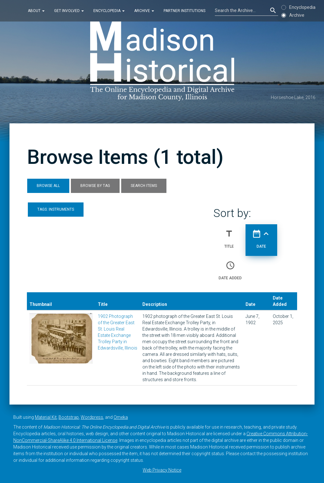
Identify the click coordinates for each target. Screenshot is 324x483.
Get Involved (69, 11)
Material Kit (46, 417)
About (36, 11)
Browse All (48, 185)
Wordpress (92, 417)
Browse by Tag (95, 185)
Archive (144, 11)
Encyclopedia (109, 11)
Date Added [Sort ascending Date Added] (230, 268)
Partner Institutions (184, 11)
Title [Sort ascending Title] (229, 236)
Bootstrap (69, 417)
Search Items (144, 185)
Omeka (121, 417)
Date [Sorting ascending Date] (261, 236)
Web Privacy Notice (162, 470)
